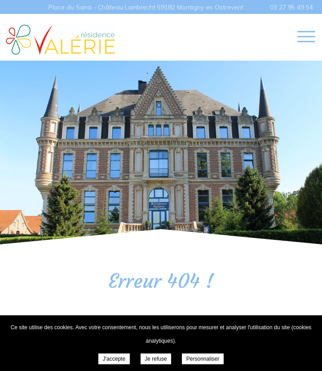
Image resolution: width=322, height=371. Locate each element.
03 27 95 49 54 (291, 7)
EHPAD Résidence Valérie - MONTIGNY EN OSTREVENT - (60, 39)
